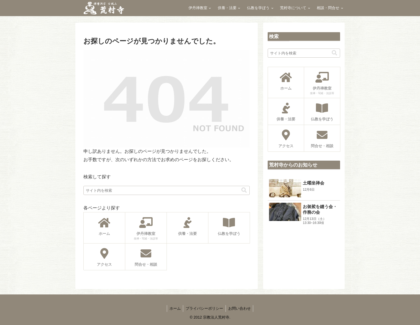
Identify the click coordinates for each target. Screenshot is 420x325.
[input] (166, 190)
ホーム (174, 308)
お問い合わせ (240, 308)
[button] (244, 190)
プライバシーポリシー (204, 308)
